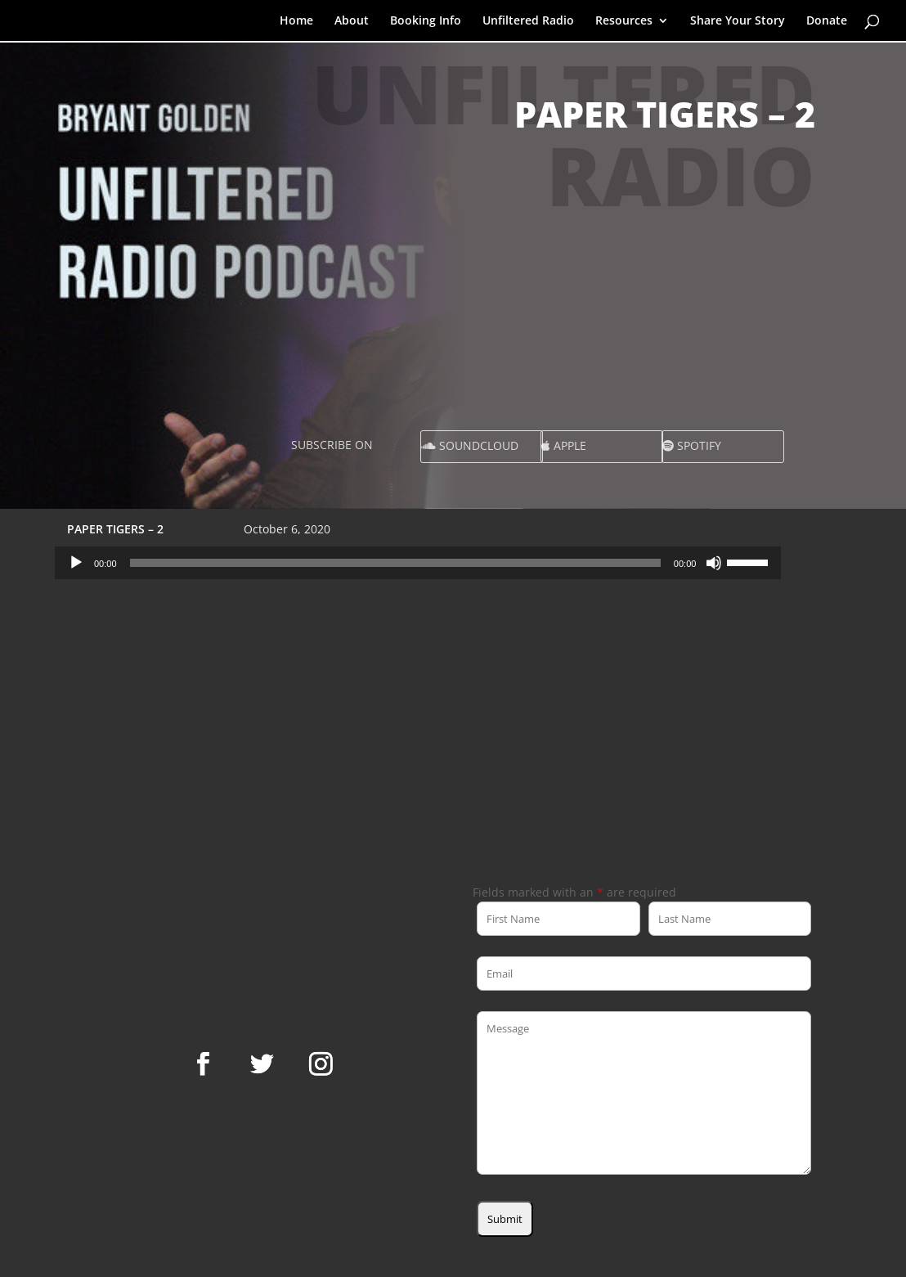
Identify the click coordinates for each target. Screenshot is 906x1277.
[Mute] (714, 563)
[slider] (395, 563)
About (351, 21)
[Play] (76, 563)
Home (296, 21)
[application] (418, 562)
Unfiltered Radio (528, 21)
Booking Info (425, 21)
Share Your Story (737, 21)
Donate (826, 21)
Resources (624, 21)
